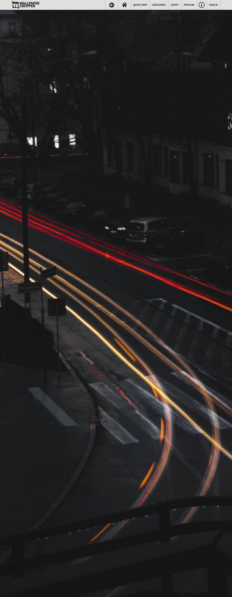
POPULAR (189, 5)
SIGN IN (213, 5)
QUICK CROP (140, 5)
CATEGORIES (159, 5)
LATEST (175, 5)
